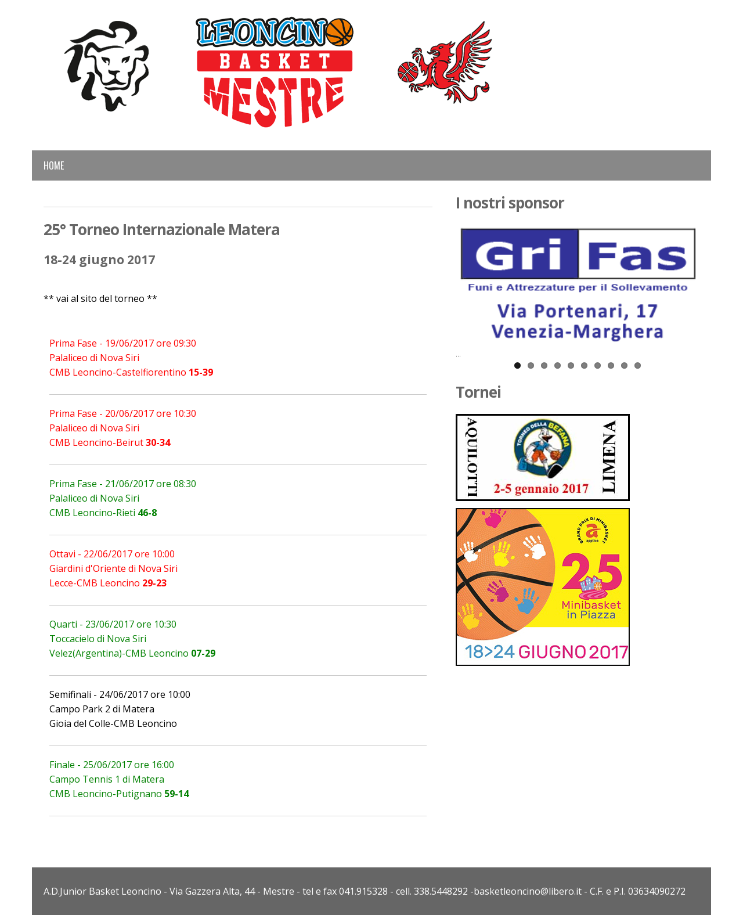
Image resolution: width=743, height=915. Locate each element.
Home (54, 165)
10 (637, 365)
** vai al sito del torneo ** (100, 298)
